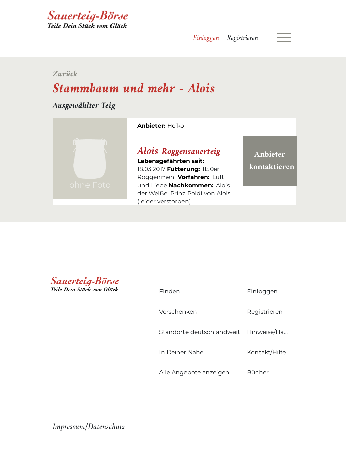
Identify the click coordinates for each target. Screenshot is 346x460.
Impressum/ (70, 427)
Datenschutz (106, 427)
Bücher (258, 372)
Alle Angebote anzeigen (194, 372)
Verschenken (178, 311)
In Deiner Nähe (181, 352)
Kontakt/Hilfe (266, 352)
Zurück (65, 74)
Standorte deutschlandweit (199, 331)
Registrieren (242, 38)
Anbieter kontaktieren (271, 161)
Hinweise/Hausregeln (269, 331)
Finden (169, 291)
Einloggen (206, 38)
